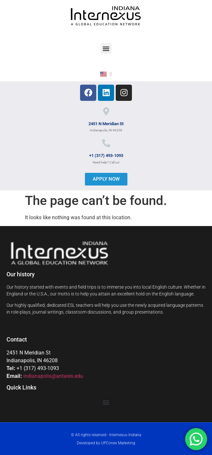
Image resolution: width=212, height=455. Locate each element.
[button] (106, 48)
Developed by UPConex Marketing (106, 443)
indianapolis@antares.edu (53, 376)
